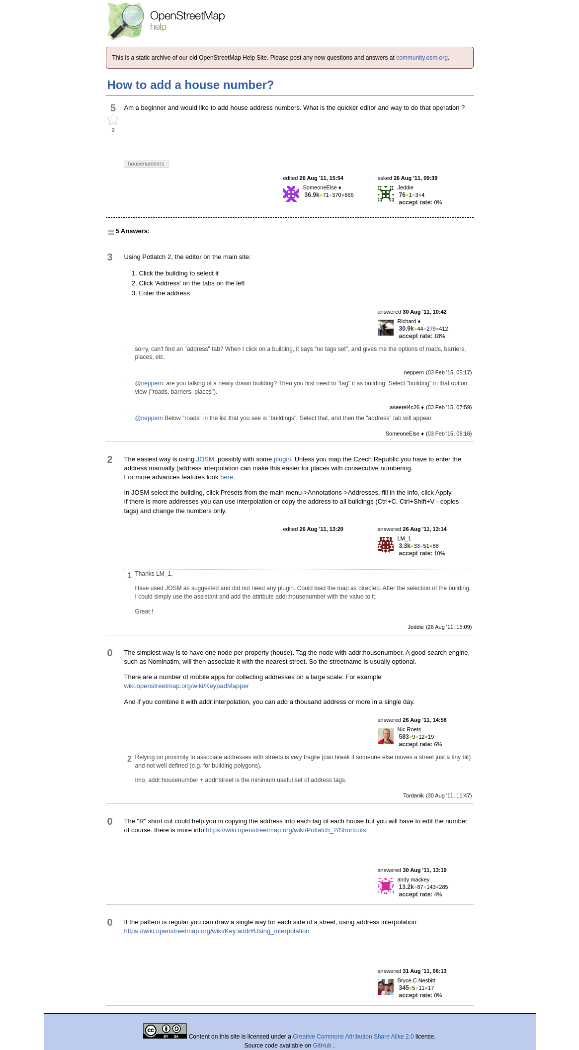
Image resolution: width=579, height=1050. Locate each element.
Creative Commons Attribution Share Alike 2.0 (353, 1036)
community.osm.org (422, 57)
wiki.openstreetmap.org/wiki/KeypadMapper (186, 686)
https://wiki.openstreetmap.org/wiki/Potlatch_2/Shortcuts (286, 830)
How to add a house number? (190, 84)
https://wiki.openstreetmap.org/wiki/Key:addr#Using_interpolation (217, 931)
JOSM (205, 459)
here (226, 477)
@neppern (149, 383)
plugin (282, 459)
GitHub (323, 1045)
